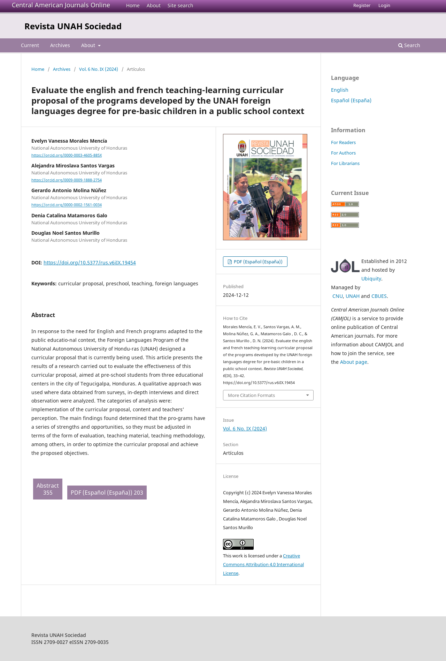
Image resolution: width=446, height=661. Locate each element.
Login (384, 5)
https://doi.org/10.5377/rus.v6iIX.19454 (90, 262)
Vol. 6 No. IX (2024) (98, 69)
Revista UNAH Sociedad (73, 26)
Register (361, 5)
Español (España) (351, 100)
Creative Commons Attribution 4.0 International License (263, 564)
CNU (337, 296)
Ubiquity (371, 278)
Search (409, 45)
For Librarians (345, 163)
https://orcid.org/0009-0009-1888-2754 (66, 180)
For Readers (343, 142)
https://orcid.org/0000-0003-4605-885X (66, 155)
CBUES (379, 296)
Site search (180, 5)
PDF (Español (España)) (258, 261)
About (154, 5)
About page (353, 362)
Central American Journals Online (61, 5)
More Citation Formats (251, 395)
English (339, 90)
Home (133, 5)
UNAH (353, 296)
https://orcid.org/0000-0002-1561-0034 (66, 205)
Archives (60, 45)
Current (30, 45)
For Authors (343, 153)
